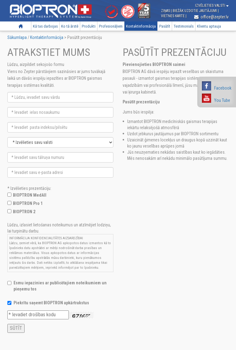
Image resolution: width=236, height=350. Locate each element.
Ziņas (166, 11)
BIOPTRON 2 (24, 211)
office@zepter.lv (211, 16)
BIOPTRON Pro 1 (28, 203)
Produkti (89, 26)
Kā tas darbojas (45, 26)
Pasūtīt (164, 26)
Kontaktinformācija (141, 26)
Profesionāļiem (111, 26)
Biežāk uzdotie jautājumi (195, 11)
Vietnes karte (173, 16)
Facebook (222, 88)
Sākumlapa (21, 26)
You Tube (222, 100)
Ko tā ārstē (69, 26)
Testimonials (184, 26)
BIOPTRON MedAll (29, 195)
